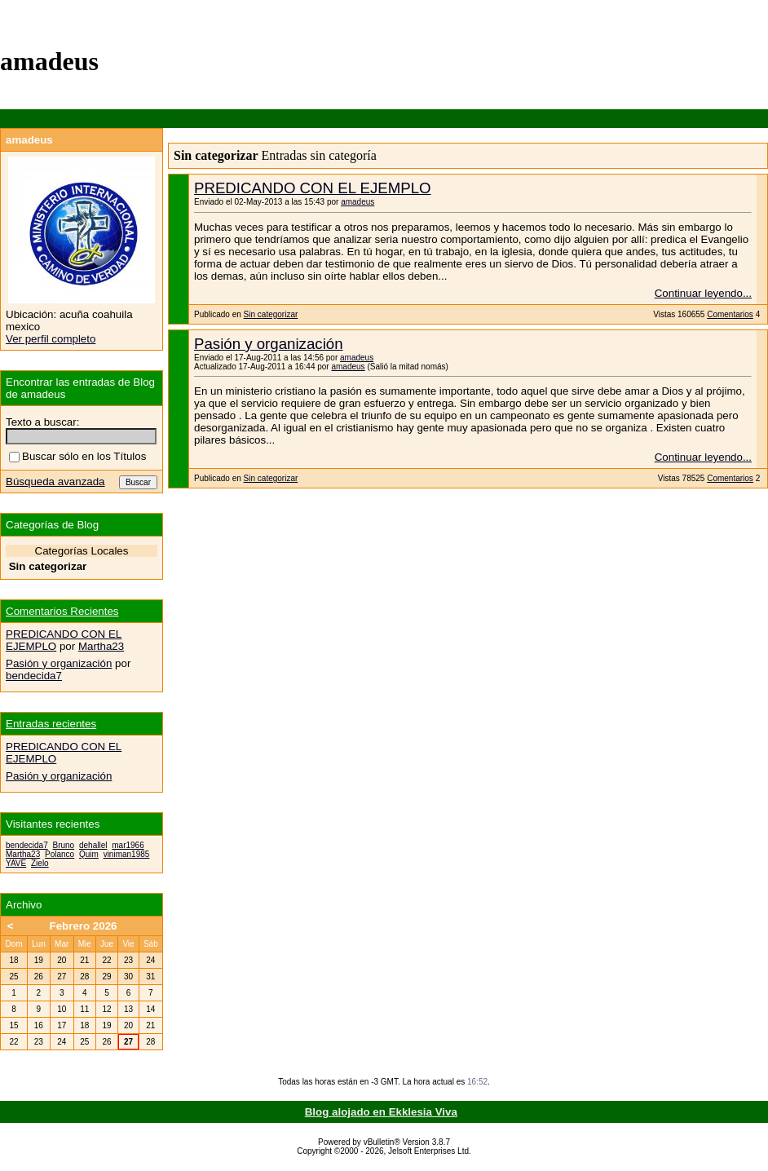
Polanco (59, 854)
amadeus (357, 201)
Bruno (64, 845)
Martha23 (101, 646)
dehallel (93, 845)
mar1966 (127, 845)
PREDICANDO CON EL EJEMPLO (312, 188)
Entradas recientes (51, 724)
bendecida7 (34, 675)
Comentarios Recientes (62, 611)
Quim (89, 854)
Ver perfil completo (50, 339)
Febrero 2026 (83, 926)
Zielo (40, 863)
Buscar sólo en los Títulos (77, 456)
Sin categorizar (271, 314)
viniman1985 (127, 854)
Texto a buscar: (42, 422)
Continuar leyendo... (703, 293)
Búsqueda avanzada (55, 481)
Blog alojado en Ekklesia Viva (381, 1112)
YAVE (16, 863)
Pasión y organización (268, 343)
